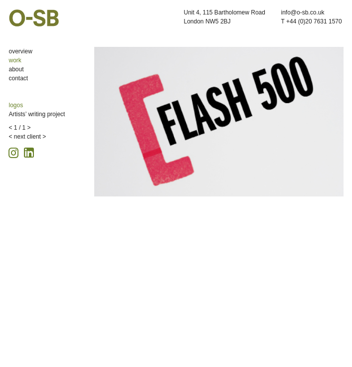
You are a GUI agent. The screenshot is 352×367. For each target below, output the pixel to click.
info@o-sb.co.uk (303, 12)
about (16, 69)
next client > (30, 136)
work (15, 60)
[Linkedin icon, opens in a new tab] (29, 152)
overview (20, 51)
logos (16, 105)
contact (18, 78)
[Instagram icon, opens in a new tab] (14, 151)
